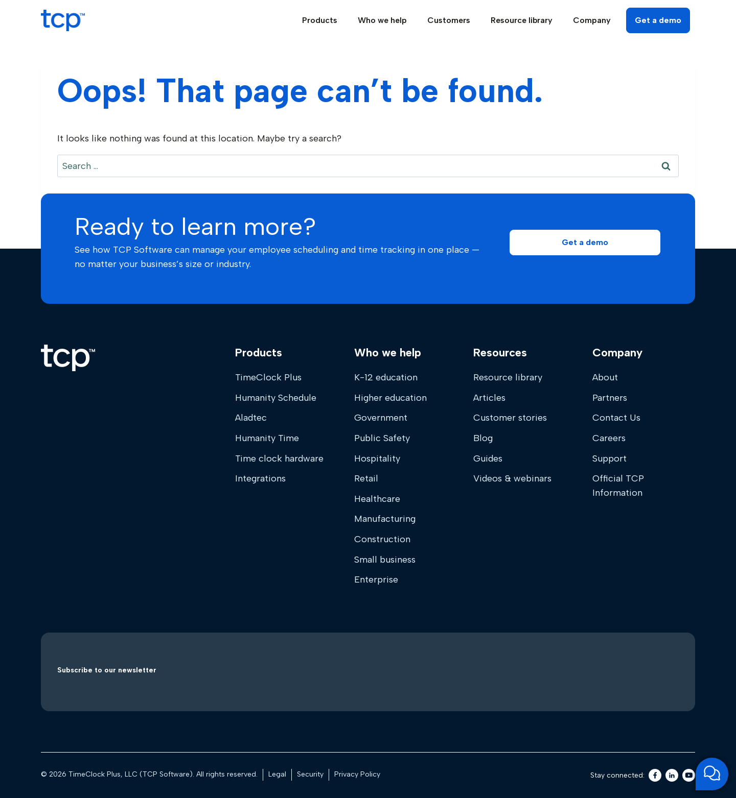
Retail (366, 478)
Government (380, 417)
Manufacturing (385, 518)
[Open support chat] (712, 774)
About (605, 377)
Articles (489, 397)
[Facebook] (655, 775)
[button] (585, 242)
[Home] (68, 358)
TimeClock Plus (268, 377)
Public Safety (382, 438)
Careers (609, 438)
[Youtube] (688, 775)
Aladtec (251, 417)
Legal (277, 774)
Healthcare (377, 498)
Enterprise (376, 579)
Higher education (390, 397)
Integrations (260, 478)
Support (609, 458)
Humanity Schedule (275, 397)
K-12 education (386, 377)
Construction (382, 539)
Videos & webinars (512, 478)
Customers (448, 20)
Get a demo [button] (658, 20)
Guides (487, 458)
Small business (385, 559)
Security (310, 774)
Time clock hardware (279, 458)
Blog (483, 438)
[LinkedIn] (671, 775)
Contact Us (616, 417)
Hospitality (377, 458)
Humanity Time (267, 438)
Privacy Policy (357, 774)
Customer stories (510, 417)
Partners (609, 397)
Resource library (507, 377)
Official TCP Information (618, 485)
